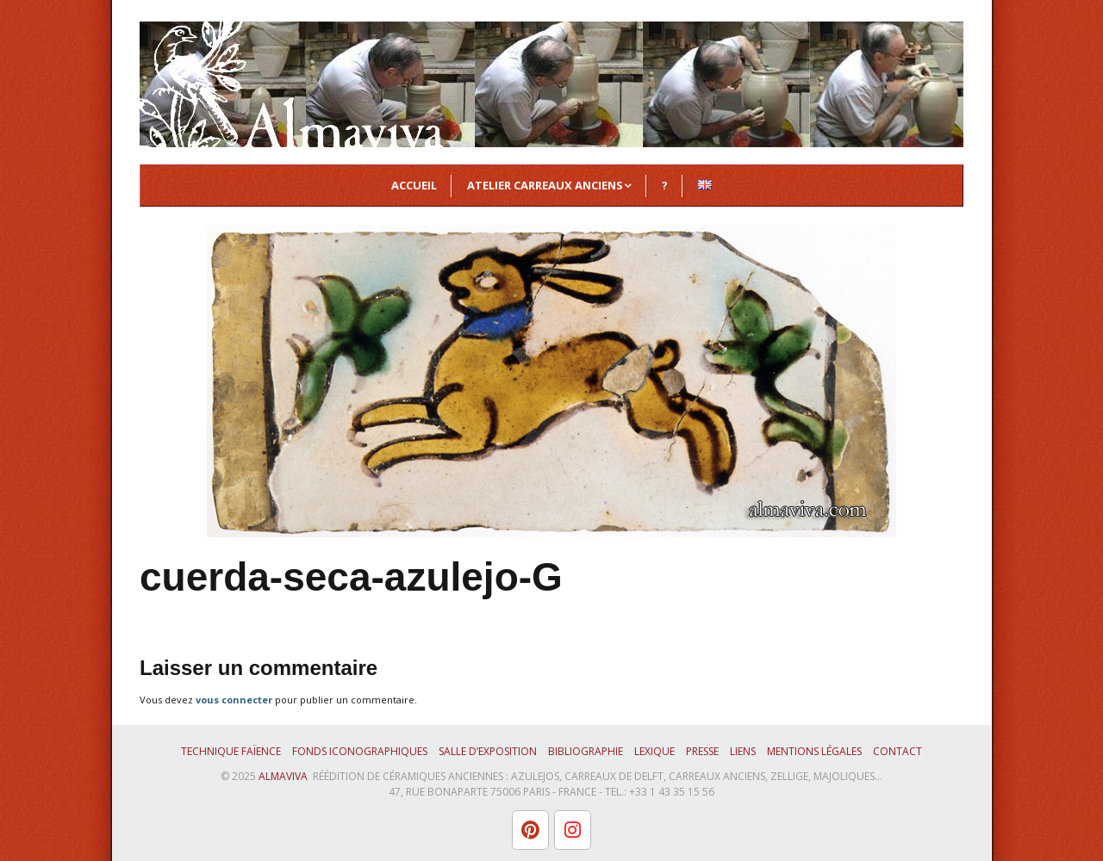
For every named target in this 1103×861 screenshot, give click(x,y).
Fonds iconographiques (359, 751)
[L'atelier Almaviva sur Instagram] (572, 830)
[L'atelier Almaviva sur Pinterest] (530, 830)
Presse (702, 751)
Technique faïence (231, 751)
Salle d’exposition (488, 751)
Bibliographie (585, 751)
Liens (743, 751)
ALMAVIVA (283, 776)
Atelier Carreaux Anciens (545, 185)
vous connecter (234, 699)
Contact (897, 751)
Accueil (414, 185)
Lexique (654, 751)
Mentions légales (814, 751)
